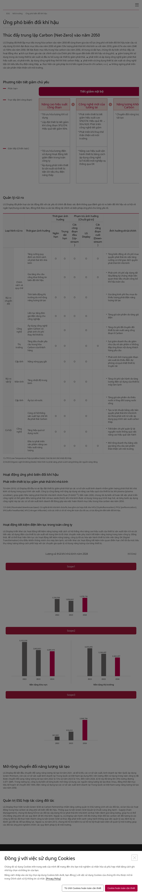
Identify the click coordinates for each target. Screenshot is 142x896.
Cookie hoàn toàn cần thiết (121, 888)
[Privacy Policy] (53, 878)
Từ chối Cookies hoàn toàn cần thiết (82, 888)
